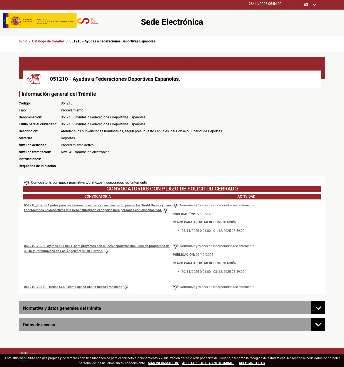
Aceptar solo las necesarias (208, 363)
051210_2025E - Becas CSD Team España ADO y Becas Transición (73, 287)
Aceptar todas (252, 363)
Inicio (23, 41)
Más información (163, 363)
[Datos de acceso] (318, 324)
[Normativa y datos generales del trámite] (318, 307)
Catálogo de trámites (48, 41)
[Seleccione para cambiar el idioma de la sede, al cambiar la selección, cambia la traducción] (309, 4)
